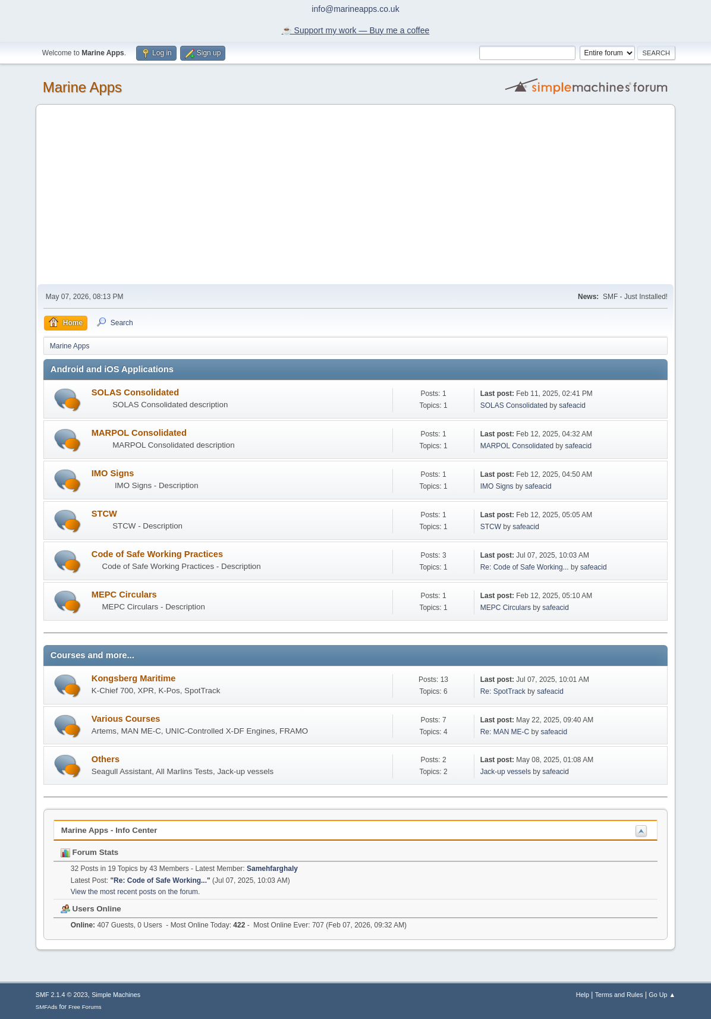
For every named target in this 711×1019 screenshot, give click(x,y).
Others (105, 759)
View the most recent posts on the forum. (135, 892)
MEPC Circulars (124, 594)
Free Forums (85, 1007)
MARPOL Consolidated (139, 433)
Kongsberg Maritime (134, 678)
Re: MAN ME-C (505, 732)
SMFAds (47, 1007)
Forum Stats (89, 852)
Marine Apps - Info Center (109, 830)
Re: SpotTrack (503, 691)
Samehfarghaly (272, 868)
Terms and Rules (619, 994)
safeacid (572, 405)
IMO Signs (113, 473)
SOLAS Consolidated (135, 392)
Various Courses (126, 719)
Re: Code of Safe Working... (524, 567)
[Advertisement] (355, 195)
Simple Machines (116, 994)
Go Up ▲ (662, 994)
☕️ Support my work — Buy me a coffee (356, 30)
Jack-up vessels (505, 772)
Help (582, 994)
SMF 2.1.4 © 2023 (62, 994)
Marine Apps (82, 87)
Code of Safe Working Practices (157, 554)
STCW (104, 513)
